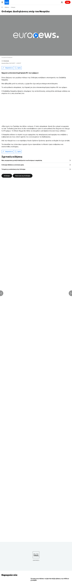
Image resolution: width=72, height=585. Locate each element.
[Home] (2, 7)
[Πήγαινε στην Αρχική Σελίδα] (6, 2)
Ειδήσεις (7, 7)
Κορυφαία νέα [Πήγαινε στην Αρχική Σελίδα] (9, 575)
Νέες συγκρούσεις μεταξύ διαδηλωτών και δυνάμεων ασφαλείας (22, 160)
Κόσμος (13, 7)
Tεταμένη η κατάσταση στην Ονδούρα (13, 169)
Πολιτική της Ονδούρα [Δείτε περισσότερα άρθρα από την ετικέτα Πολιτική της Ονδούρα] (22, 175)
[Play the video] (36, 35)
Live (67, 2)
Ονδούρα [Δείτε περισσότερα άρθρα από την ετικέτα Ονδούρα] (7, 175)
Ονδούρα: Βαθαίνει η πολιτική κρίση (13, 165)
